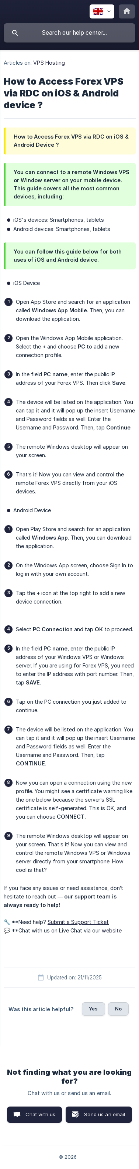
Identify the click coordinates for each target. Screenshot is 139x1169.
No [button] (118, 1009)
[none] (102, 11)
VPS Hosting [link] (49, 63)
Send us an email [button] (104, 1114)
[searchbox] (69, 33)
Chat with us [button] (40, 1114)
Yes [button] (93, 1009)
